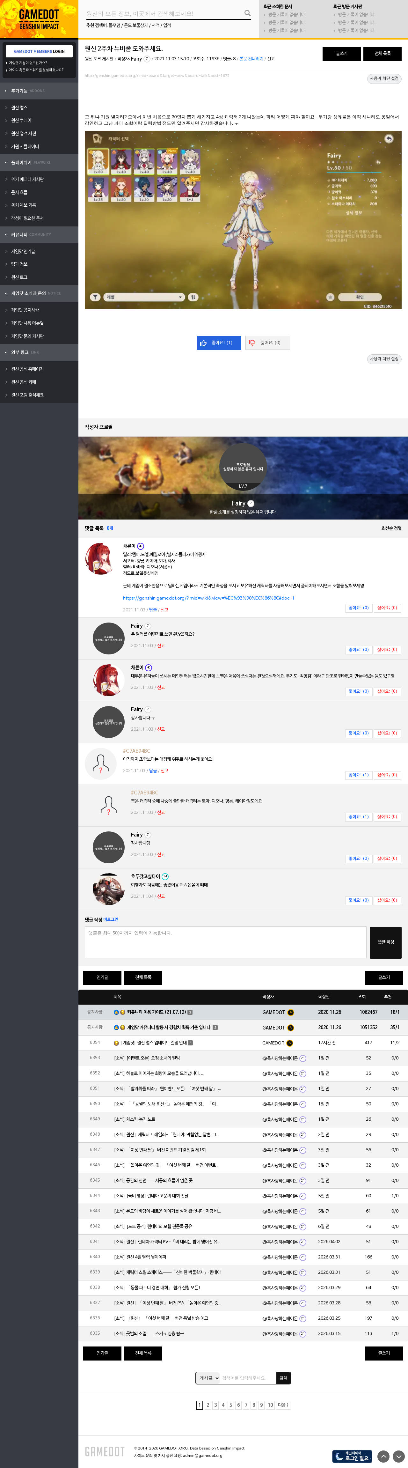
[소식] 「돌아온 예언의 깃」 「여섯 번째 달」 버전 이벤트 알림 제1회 (168, 1165)
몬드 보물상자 (136, 25)
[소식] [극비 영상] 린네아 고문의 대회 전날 (151, 1196)
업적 (167, 25)
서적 (155, 25)
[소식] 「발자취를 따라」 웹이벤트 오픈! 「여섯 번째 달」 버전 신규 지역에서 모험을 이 (168, 1089)
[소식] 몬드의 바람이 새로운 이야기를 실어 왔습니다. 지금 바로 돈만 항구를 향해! (168, 1211)
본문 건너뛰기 (251, 59)
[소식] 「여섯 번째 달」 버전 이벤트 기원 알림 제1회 (160, 1150)
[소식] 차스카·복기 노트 (134, 1119)
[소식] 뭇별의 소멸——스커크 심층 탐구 (149, 1334)
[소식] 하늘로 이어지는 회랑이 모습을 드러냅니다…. (159, 1073)
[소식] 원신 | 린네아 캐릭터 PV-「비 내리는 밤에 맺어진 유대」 (168, 1242)
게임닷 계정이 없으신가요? (28, 63)
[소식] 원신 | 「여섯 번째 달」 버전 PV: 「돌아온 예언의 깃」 (168, 1303)
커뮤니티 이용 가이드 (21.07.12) (156, 1012)
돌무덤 (114, 25)
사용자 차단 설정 (384, 79)
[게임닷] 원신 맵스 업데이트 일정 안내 (154, 1043)
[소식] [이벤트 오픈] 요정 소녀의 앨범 (147, 1058)
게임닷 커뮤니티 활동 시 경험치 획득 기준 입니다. (169, 1027)
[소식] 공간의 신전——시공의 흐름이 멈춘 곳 (153, 1180)
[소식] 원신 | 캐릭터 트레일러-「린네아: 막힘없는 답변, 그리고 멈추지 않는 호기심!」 (168, 1134)
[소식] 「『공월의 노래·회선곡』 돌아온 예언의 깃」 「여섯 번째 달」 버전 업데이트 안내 (168, 1104)
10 (270, 1405)
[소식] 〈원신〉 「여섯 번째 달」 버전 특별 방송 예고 (161, 1318)
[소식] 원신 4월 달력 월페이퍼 (140, 1257)
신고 (271, 59)
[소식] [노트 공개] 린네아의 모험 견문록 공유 (153, 1226)
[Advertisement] (243, 97)
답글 (153, 610)
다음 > (283, 1405)
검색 (283, 1378)
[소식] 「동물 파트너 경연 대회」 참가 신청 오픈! (157, 1288)
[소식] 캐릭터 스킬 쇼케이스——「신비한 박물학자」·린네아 (167, 1272)
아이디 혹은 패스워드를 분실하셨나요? (36, 70)
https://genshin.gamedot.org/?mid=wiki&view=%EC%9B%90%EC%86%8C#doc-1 (209, 598)
